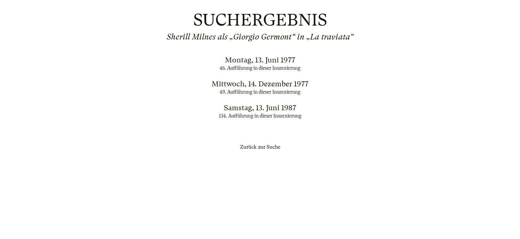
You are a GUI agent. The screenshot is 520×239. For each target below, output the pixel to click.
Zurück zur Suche (260, 147)
